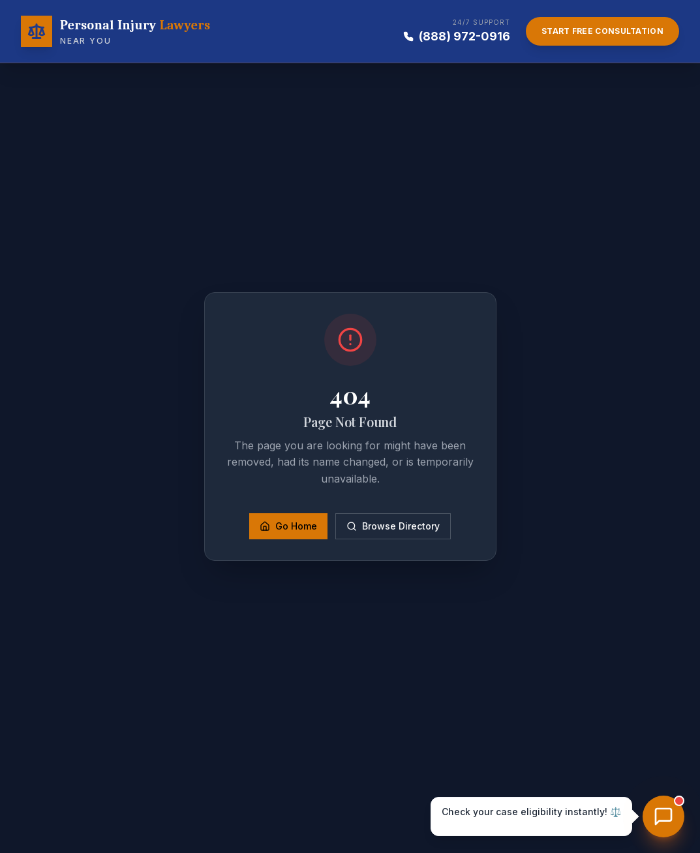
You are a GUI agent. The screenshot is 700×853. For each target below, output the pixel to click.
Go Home (288, 525)
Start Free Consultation (602, 31)
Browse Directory (393, 525)
